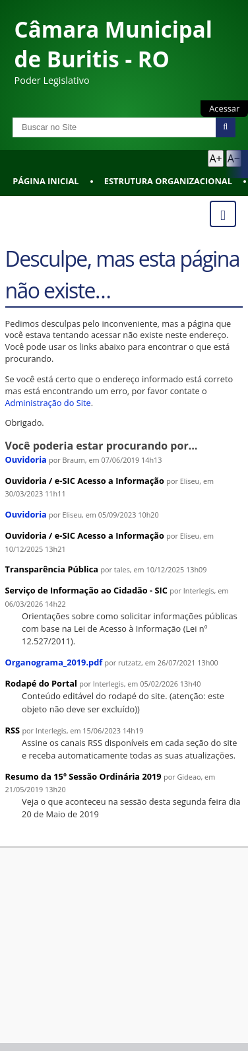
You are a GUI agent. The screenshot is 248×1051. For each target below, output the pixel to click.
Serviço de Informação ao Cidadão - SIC (86, 590)
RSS (12, 730)
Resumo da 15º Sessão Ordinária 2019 (83, 776)
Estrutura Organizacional (168, 181)
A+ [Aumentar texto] (215, 158)
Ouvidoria (26, 459)
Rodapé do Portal (41, 683)
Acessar (224, 108)
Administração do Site (48, 403)
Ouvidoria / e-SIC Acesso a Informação (84, 481)
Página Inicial (45, 181)
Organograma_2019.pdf (54, 662)
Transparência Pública (52, 569)
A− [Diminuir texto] (234, 158)
